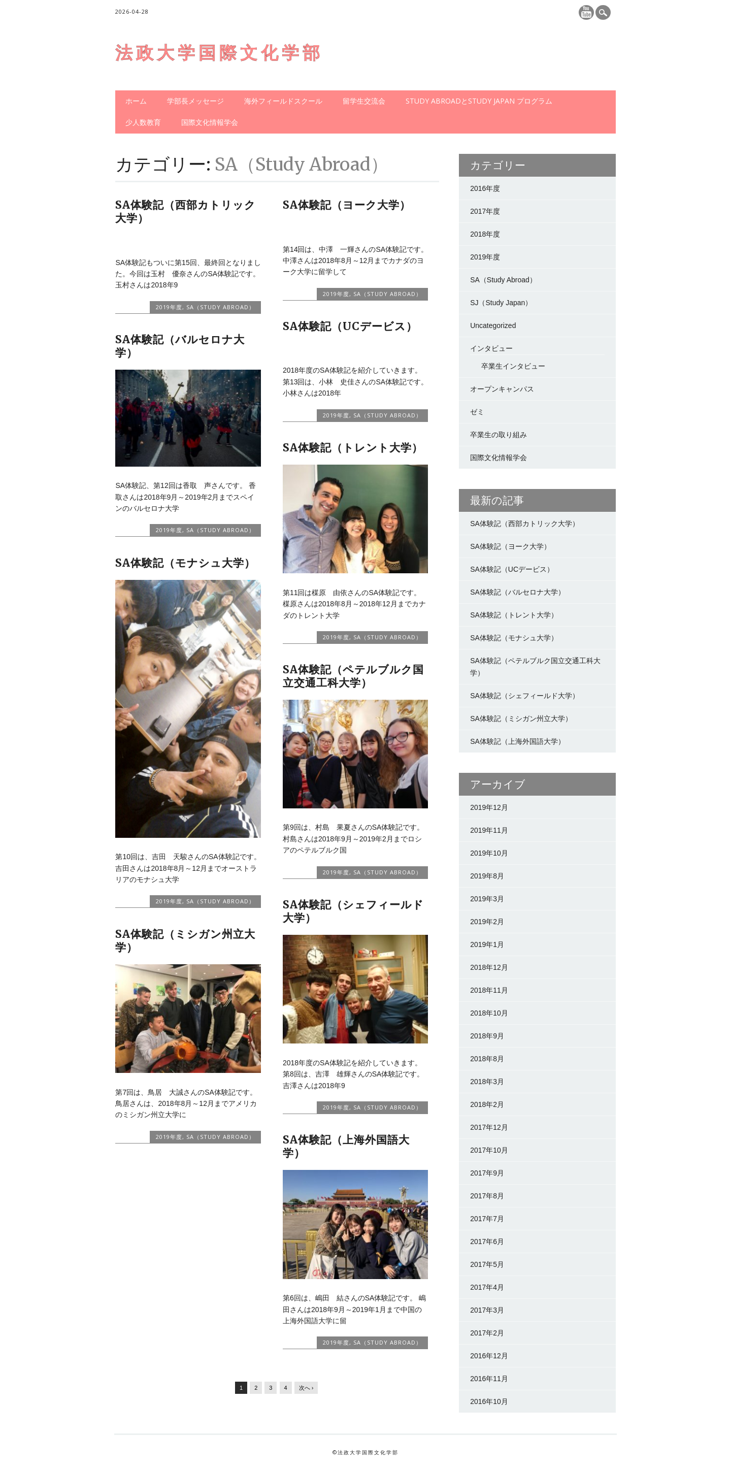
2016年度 (485, 188)
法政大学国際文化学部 (219, 52)
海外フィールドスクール (283, 101)
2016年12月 (489, 1356)
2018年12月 (489, 967)
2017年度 (485, 211)
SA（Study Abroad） (220, 307)
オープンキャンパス (502, 389)
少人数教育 (143, 122)
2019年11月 (489, 830)
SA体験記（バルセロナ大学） (180, 346)
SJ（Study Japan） (501, 303)
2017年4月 (487, 1287)
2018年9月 (487, 1036)
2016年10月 (489, 1401)
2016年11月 (489, 1379)
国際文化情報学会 (209, 122)
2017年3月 (487, 1310)
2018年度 (485, 234)
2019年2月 (487, 922)
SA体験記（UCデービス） (350, 326)
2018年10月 (489, 1013)
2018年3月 (487, 1082)
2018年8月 (487, 1059)
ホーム (136, 101)
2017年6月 (487, 1241)
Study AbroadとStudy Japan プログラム (479, 101)
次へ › (306, 1388)
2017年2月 (487, 1333)
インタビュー (491, 348)
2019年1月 (487, 944)
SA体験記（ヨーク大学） (347, 205)
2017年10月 (489, 1150)
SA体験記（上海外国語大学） (346, 1146)
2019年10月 (489, 853)
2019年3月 (487, 899)
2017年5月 (487, 1264)
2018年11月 (489, 990)
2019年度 (169, 307)
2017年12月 (489, 1127)
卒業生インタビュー (513, 366)
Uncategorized (493, 325)
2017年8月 (487, 1196)
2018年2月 (487, 1104)
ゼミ (477, 412)
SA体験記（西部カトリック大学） (185, 211)
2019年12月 (489, 807)
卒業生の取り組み (498, 435)
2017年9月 (487, 1173)
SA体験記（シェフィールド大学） (353, 911)
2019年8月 (487, 876)
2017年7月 (487, 1219)
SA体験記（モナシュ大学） (185, 563)
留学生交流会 (364, 101)
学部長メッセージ (195, 101)
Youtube (586, 12)
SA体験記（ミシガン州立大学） (185, 940)
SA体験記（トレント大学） (353, 447)
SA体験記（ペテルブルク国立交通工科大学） (353, 676)
